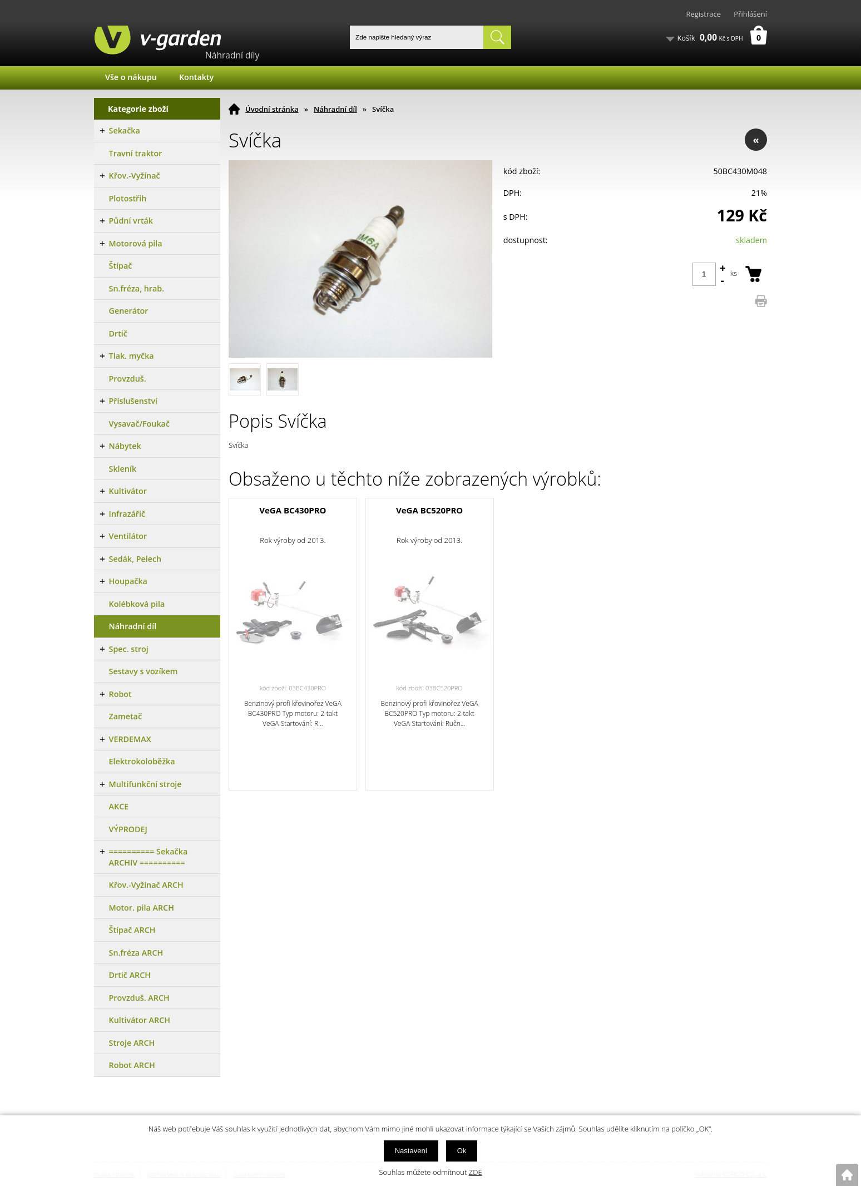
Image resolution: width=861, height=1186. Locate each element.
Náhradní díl (335, 109)
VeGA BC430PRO (292, 510)
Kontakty (196, 77)
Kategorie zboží (138, 108)
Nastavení (411, 1151)
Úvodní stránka (272, 109)
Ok (462, 1151)
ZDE (475, 1172)
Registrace (703, 14)
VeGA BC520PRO (429, 510)
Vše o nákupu (131, 77)
